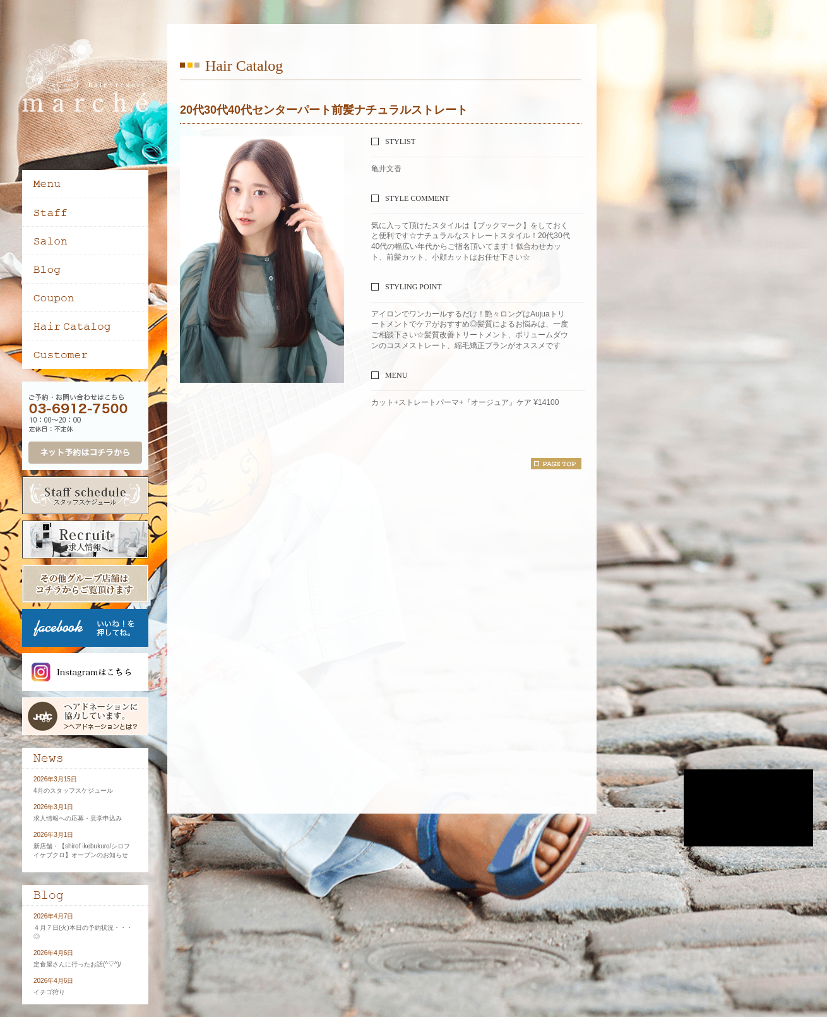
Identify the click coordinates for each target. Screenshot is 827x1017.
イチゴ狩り (49, 992)
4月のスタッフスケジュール (73, 790)
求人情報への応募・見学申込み (77, 818)
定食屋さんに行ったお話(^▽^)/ (77, 964)
